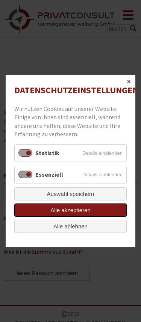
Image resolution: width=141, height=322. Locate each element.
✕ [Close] (129, 82)
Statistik (47, 153)
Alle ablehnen (70, 226)
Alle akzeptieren (70, 210)
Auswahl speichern (70, 194)
